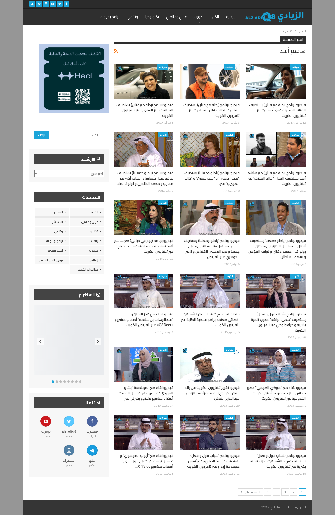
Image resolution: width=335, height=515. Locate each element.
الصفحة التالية (250, 492)
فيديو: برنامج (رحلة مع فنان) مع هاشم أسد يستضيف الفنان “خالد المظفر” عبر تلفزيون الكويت (276, 178)
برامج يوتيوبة (109, 16)
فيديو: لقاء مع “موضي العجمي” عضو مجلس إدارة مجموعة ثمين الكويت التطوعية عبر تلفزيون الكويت (276, 393)
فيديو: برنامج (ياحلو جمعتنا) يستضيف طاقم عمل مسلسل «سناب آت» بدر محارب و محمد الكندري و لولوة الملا (145, 178)
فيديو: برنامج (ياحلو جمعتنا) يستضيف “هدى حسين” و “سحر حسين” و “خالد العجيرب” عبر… (212, 178)
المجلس (58, 212)
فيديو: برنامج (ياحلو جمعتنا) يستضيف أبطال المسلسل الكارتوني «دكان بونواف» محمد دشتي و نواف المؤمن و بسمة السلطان (277, 248)
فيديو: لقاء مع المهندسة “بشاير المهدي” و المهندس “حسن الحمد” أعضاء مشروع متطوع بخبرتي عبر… (146, 393)
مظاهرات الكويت (88, 269)
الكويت (199, 16)
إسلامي (93, 260)
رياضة (94, 241)
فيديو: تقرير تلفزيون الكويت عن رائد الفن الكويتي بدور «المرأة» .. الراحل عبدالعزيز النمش (212, 393)
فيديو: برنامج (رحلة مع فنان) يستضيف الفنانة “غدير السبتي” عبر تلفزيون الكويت (144, 110)
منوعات (295, 67)
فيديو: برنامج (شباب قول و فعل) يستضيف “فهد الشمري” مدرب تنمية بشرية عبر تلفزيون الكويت (278, 461)
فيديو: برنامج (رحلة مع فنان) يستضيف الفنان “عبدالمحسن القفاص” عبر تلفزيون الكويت (211, 110)
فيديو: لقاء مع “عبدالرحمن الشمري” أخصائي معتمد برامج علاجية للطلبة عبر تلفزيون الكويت (210, 319)
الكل (215, 16)
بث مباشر (57, 222)
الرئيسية (232, 16)
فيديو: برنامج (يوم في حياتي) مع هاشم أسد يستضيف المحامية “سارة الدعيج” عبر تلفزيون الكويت (143, 246)
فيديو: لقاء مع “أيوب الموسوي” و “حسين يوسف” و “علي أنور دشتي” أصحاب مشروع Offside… (146, 461)
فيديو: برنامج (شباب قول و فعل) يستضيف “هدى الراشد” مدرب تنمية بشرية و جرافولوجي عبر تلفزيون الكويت (278, 322)
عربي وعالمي (176, 16)
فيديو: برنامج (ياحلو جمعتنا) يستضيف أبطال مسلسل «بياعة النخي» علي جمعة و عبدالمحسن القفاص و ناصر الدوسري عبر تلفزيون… (212, 248)
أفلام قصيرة (55, 250)
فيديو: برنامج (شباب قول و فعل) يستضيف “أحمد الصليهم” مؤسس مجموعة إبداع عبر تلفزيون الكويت (213, 461)
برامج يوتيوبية (54, 241)
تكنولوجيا (152, 16)
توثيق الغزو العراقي (51, 260)
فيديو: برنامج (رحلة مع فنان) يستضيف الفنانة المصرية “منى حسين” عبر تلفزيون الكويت (277, 110)
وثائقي (132, 16)
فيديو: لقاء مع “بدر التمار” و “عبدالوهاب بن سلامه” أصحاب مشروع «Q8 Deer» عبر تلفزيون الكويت (144, 319)
